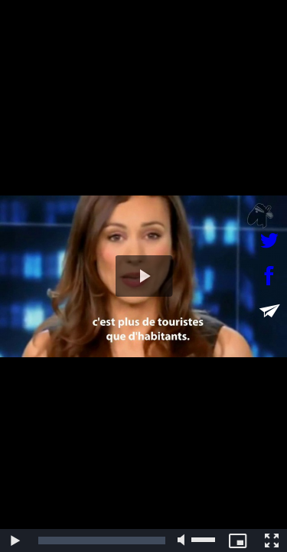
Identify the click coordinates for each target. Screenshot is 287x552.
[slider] (101, 540)
